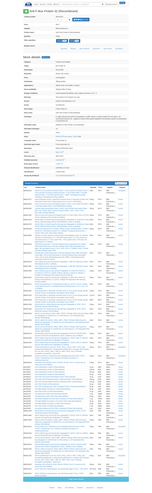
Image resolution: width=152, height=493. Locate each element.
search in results (121, 183)
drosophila (121, 190)
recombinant (85, 48)
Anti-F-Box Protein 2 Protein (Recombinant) (49, 406)
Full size (122, 3)
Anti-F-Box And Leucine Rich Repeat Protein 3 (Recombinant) (55, 377)
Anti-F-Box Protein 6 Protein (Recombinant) (49, 391)
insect (120, 401)
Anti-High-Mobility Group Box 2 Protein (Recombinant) (52, 403)
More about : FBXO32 (72, 136)
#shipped (100, 487)
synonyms (108, 48)
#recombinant (69, 487)
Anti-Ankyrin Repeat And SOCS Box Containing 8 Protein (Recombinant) (58, 408)
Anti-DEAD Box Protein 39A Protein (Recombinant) (51, 396)
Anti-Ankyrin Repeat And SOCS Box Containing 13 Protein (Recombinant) (59, 398)
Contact (49, 4)
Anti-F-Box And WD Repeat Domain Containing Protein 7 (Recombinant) (58, 379)
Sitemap (42, 4)
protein (64, 48)
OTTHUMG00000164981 (65, 175)
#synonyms (90, 487)
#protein (51, 487)
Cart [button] (57, 4)
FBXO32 (59, 136)
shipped (119, 48)
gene (73, 48)
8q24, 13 (59, 152)
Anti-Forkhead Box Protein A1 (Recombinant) (49, 369)
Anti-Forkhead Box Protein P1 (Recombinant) (49, 367)
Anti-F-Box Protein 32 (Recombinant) (47, 384)
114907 (59, 164)
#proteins (80, 487)
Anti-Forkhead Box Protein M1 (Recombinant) (50, 374)
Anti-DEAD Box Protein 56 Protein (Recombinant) (51, 394)
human (120, 199)
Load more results (76, 479)
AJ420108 (60, 160)
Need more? (45, 57)
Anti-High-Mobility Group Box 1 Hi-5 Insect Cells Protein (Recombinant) (58, 401)
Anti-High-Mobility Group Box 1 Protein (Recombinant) (52, 389)
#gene (60, 487)
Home (36, 4)
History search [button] (112, 4)
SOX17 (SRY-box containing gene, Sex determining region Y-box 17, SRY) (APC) (61, 469)
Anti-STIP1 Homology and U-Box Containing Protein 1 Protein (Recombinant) (60, 386)
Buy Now (81, 19)
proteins (96, 48)
